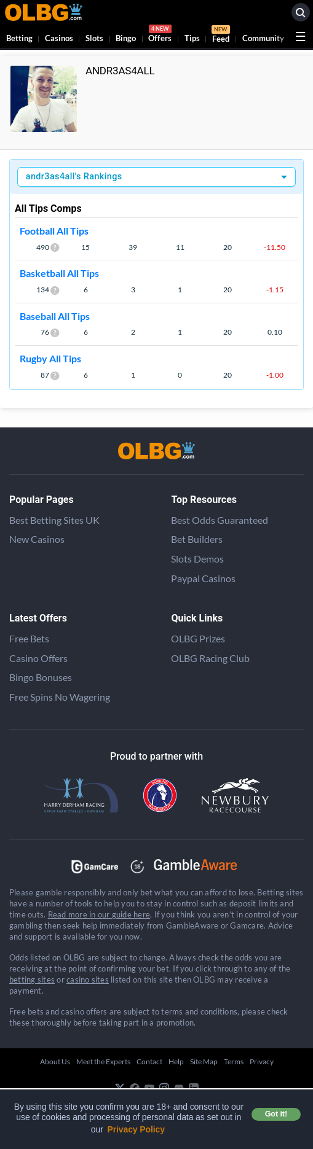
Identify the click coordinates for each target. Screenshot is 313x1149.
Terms (234, 1061)
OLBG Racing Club (210, 658)
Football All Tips (54, 230)
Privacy (262, 1061)
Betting (19, 38)
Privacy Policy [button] (136, 1129)
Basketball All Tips (59, 273)
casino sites (87, 979)
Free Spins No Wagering (59, 697)
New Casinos (37, 539)
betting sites (32, 979)
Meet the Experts (103, 1061)
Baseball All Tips (55, 316)
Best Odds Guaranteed (219, 520)
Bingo (126, 38)
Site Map (204, 1061)
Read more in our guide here (99, 914)
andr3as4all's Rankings (74, 176)
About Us (55, 1061)
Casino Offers (38, 658)
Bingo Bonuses (40, 677)
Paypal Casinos (203, 578)
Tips (192, 38)
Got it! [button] (276, 1114)
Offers (160, 35)
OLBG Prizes (198, 638)
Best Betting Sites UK (54, 520)
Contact (149, 1061)
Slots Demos (197, 558)
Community (263, 38)
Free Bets (29, 638)
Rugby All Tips (50, 358)
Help (176, 1061)
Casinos (59, 38)
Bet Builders (197, 539)
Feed (221, 36)
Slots (94, 38)
